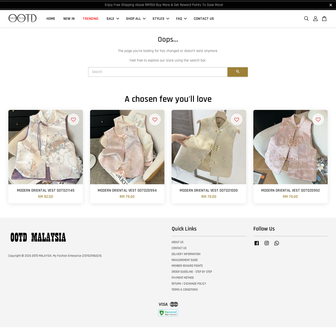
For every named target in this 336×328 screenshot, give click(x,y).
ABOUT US (177, 243)
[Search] (158, 72)
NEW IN (69, 19)
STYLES (161, 19)
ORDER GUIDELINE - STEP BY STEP (192, 272)
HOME (50, 19)
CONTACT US (204, 19)
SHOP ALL (136, 19)
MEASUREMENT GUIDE (185, 261)
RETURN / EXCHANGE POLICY (189, 284)
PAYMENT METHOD (183, 278)
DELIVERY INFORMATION (186, 255)
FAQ (181, 19)
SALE (113, 19)
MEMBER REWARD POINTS (187, 266)
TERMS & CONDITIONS (185, 290)
